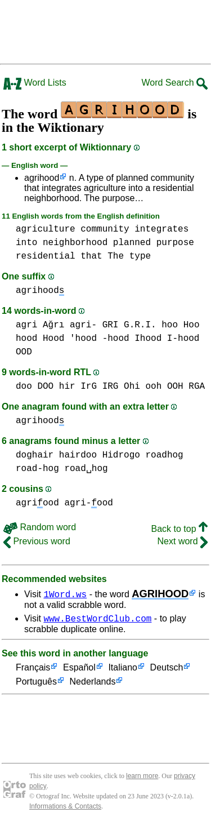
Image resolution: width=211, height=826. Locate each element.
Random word (39, 527)
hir (67, 386)
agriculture (45, 229)
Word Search (174, 82)
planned (132, 243)
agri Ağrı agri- (56, 325)
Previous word (36, 541)
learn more (142, 777)
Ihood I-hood (166, 338)
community (104, 229)
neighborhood (75, 243)
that (91, 256)
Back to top (179, 529)
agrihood (41, 178)
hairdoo (78, 455)
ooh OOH (164, 386)
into (26, 243)
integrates (161, 229)
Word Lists (34, 82)
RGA (196, 386)
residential (45, 256)
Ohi (132, 386)
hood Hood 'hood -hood (72, 338)
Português (36, 684)
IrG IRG (99, 386)
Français (33, 669)
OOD (24, 352)
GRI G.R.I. (129, 325)
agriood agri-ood (64, 503)
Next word (183, 541)
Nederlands (93, 684)
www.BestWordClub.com (97, 620)
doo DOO (34, 386)
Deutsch (166, 669)
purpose (175, 243)
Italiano (122, 669)
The (115, 256)
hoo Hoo (180, 325)
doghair (34, 455)
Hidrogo (121, 455)
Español (79, 669)
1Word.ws (65, 594)
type (140, 256)
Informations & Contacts (65, 808)
